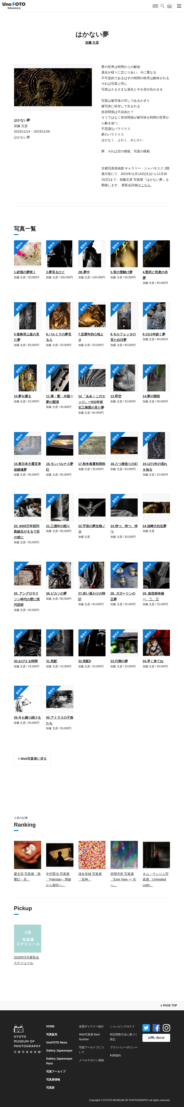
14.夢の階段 (151, 396)
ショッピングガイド (122, 1026)
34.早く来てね (153, 661)
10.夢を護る (22, 396)
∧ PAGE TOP (168, 1005)
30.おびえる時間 (26, 661)
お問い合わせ (156, 1037)
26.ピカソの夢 (56, 593)
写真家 (50, 1087)
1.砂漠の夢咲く (25, 272)
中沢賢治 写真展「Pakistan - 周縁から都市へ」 (58, 879)
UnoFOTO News (56, 1042)
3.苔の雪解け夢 (121, 272)
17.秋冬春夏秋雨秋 (91, 464)
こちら (146, 185)
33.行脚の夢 (119, 661)
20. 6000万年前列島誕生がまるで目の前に (27, 531)
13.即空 (115, 396)
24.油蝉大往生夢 (154, 526)
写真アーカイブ (56, 1071)
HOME (50, 1026)
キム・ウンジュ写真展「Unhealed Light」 (156, 879)
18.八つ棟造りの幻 (123, 464)
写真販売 (51, 1034)
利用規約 (115, 1055)
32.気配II (84, 661)
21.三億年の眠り (58, 526)
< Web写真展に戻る (32, 759)
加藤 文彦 (92, 42)
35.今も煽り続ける (27, 717)
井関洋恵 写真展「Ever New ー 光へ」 (123, 879)
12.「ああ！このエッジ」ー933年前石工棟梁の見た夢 (91, 401)
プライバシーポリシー (124, 1047)
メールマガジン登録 (91, 1060)
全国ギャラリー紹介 (91, 1026)
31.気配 (51, 661)
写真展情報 (53, 1079)
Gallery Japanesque (59, 1050)
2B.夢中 (84, 272)
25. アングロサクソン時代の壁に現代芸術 (27, 599)
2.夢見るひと (55, 272)
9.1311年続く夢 (154, 334)
